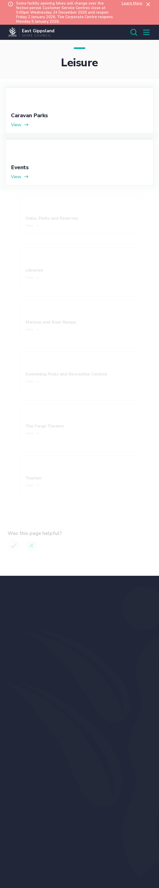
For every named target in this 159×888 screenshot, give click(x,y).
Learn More (132, 3)
